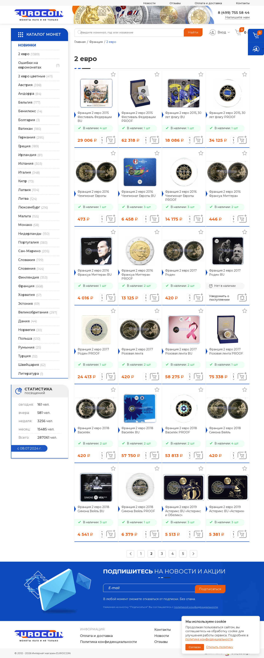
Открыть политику (219, 647)
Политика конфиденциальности (108, 642)
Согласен (195, 647)
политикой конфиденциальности (196, 606)
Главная (80, 42)
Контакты (242, 3)
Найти (192, 32)
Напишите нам (237, 17)
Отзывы (167, 3)
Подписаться (209, 588)
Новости (140, 3)
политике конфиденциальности (209, 639)
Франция (96, 42)
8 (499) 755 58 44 (232, 12)
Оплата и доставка (204, 3)
